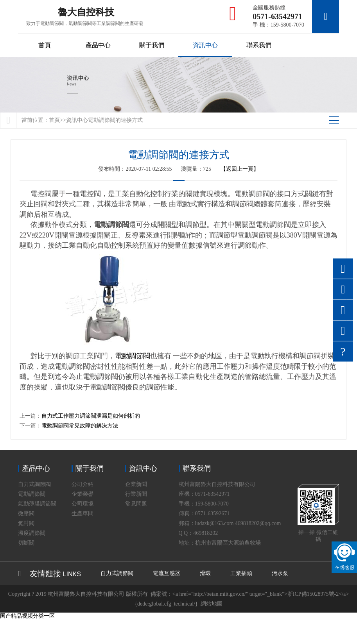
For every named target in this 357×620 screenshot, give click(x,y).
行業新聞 (136, 494)
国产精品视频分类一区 (27, 616)
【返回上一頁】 (240, 169)
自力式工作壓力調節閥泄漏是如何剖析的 (90, 416)
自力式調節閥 (34, 485)
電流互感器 (166, 574)
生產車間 (82, 514)
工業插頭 (241, 574)
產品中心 (98, 45)
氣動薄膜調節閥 (37, 504)
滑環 (205, 574)
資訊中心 (205, 45)
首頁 (44, 45)
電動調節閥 (132, 356)
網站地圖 (211, 604)
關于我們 (151, 45)
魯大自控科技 (86, 17)
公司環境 (82, 504)
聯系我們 (258, 45)
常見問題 (136, 504)
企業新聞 (136, 485)
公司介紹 (82, 485)
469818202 (205, 533)
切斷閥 (26, 543)
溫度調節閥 (31, 533)
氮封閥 (26, 524)
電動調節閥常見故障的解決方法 (79, 426)
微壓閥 (26, 514)
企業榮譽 (82, 494)
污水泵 (280, 574)
